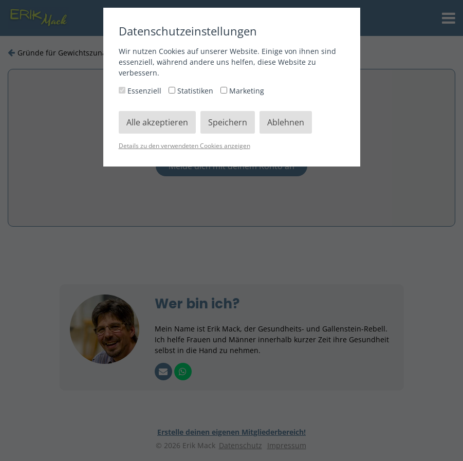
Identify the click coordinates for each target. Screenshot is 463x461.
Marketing (242, 91)
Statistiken (192, 91)
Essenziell (141, 91)
